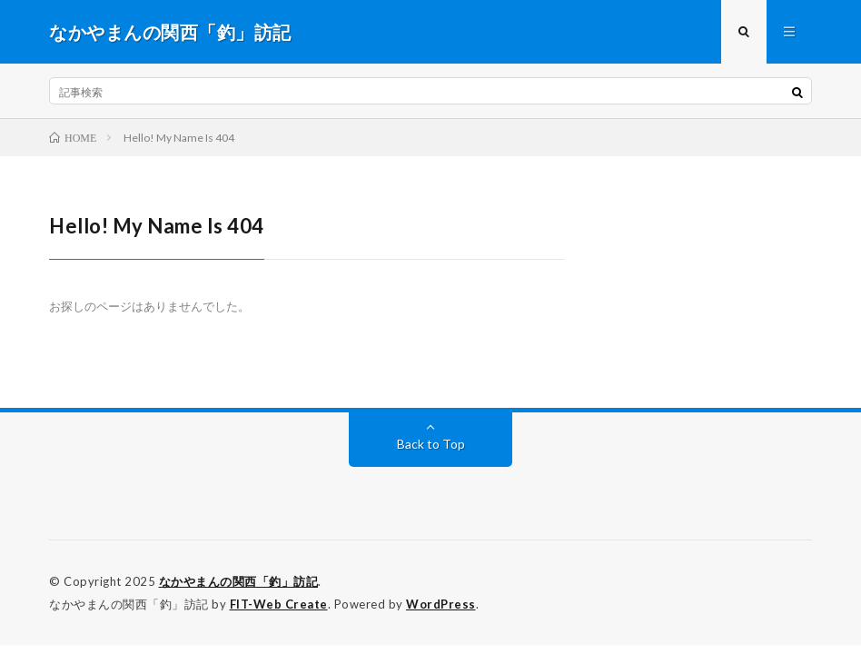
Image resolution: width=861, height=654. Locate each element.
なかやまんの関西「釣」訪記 (239, 581)
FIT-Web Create (279, 604)
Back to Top (431, 443)
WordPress (441, 604)
